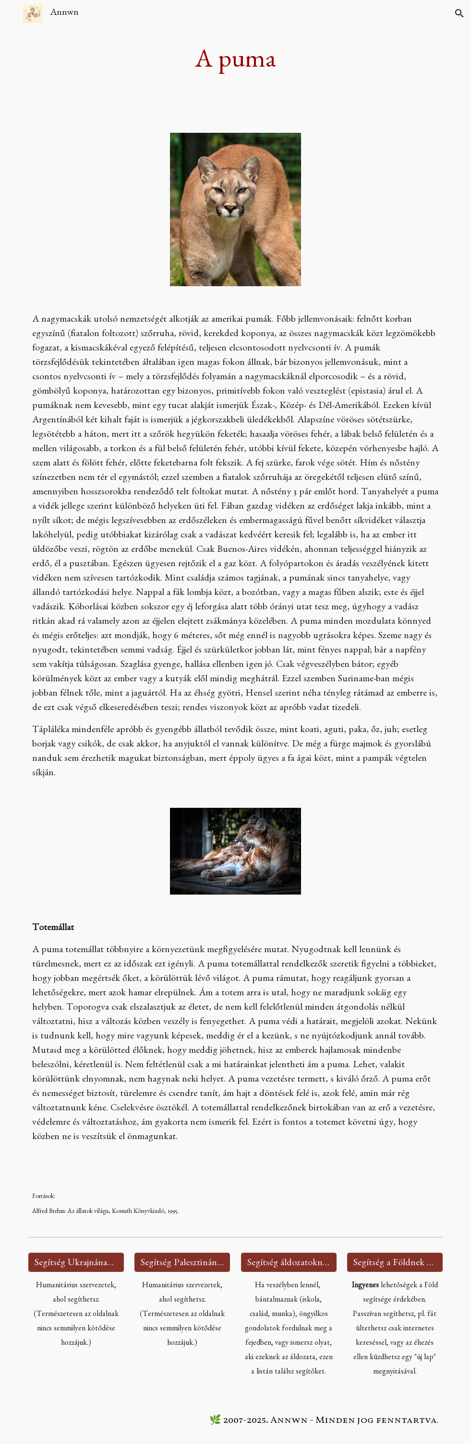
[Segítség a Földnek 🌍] (395, 1262)
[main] (235, 60)
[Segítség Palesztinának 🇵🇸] (182, 1262)
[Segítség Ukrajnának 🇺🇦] (76, 1262)
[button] (11, 13)
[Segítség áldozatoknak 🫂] (289, 1262)
